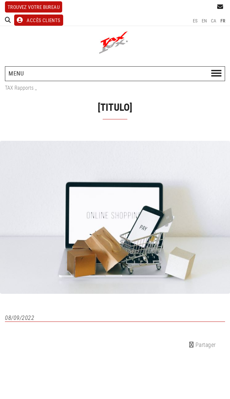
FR (222, 20)
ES (195, 20)
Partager (202, 345)
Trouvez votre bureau (34, 7)
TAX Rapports (19, 87)
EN (204, 20)
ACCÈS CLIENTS (39, 20)
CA (214, 20)
